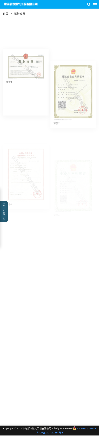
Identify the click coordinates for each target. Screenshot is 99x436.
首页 (5, 13)
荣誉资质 (19, 13)
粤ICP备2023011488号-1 (49, 432)
